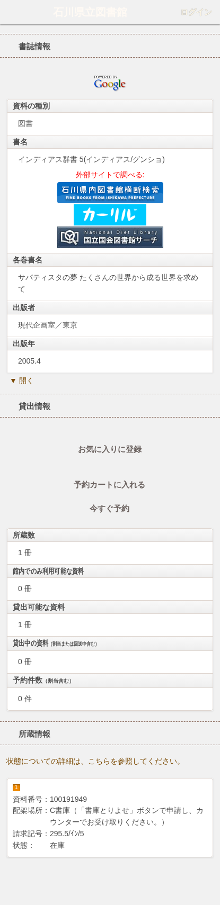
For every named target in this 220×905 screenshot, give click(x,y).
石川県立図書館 (90, 12)
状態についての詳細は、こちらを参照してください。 (95, 761)
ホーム (11, 12)
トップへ (209, 881)
